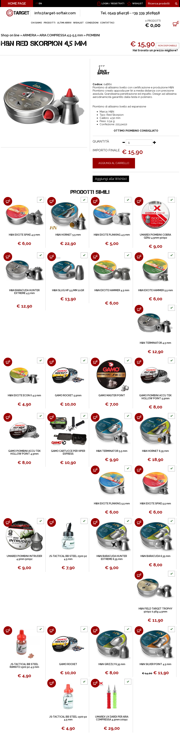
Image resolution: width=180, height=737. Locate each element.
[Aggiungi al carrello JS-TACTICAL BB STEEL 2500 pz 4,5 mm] (51, 522)
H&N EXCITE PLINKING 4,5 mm (112, 234)
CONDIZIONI (91, 23)
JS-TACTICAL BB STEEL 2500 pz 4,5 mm (68, 557)
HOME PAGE (17, 3)
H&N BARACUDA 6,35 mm (155, 556)
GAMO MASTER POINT (111, 395)
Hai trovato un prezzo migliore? (155, 50)
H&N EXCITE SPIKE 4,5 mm (24, 234)
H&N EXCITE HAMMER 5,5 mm (155, 290)
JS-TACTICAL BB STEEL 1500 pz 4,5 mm (68, 718)
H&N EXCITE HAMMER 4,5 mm (111, 290)
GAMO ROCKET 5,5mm (68, 395)
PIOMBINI (93, 35)
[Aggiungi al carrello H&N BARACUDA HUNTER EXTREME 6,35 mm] (95, 522)
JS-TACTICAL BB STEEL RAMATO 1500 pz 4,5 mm (24, 666)
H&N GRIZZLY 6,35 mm (111, 664)
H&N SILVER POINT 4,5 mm (155, 664)
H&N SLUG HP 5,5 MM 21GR (68, 290)
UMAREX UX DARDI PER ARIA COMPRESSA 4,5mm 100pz (111, 718)
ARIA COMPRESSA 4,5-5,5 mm (61, 35)
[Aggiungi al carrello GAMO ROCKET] (51, 630)
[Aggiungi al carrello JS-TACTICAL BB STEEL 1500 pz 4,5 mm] (51, 683)
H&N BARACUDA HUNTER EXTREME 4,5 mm (24, 292)
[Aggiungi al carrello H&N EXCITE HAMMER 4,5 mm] (95, 256)
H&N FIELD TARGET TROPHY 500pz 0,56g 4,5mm (155, 610)
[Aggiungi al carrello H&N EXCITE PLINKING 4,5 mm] (95, 201)
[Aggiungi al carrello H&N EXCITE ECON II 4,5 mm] (8, 362)
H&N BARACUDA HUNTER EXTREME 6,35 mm (112, 557)
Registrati (117, 3)
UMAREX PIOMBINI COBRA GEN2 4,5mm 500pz (155, 236)
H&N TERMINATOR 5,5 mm (111, 451)
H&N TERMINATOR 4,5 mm (155, 342)
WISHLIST (137, 3)
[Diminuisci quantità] (123, 142)
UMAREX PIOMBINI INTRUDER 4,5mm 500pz (24, 557)
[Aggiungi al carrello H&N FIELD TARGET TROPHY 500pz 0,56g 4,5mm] (139, 575)
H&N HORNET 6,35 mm (155, 451)
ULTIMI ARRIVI (64, 23)
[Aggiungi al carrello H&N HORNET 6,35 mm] (139, 417)
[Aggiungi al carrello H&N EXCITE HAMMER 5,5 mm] (139, 256)
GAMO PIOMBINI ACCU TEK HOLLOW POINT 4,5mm (24, 452)
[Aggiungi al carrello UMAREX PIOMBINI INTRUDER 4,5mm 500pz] (8, 522)
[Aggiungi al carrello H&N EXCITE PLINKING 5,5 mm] (95, 470)
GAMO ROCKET (68, 664)
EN (40, 3)
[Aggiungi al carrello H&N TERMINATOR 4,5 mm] (139, 309)
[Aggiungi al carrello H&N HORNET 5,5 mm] (51, 201)
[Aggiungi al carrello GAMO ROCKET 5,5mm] (51, 362)
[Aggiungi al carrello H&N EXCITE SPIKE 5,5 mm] (139, 470)
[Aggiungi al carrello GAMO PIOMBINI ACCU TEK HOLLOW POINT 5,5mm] (139, 362)
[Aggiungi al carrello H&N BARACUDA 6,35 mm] (139, 522)
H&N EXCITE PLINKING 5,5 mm (112, 503)
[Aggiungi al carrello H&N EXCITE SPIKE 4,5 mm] (8, 201)
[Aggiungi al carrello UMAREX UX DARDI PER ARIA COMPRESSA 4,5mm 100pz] (95, 683)
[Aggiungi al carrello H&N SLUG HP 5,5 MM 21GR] (51, 256)
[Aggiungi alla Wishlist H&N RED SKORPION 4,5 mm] (111, 179)
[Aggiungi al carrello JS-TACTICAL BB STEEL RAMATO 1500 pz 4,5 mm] (8, 630)
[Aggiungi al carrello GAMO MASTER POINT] (95, 362)
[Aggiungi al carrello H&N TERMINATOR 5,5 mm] (95, 417)
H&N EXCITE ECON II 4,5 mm (24, 395)
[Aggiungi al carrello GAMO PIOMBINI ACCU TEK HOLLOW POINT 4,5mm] (8, 417)
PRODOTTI (49, 23)
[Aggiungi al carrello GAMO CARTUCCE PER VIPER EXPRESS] (51, 417)
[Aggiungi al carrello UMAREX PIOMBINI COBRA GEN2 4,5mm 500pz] (139, 201)
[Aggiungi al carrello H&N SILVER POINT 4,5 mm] (139, 630)
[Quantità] (139, 142)
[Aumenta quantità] (154, 142)
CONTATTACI (107, 23)
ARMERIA (29, 35)
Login (105, 3)
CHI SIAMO (36, 23)
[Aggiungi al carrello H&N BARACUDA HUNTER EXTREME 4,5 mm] (8, 256)
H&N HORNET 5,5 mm (68, 234)
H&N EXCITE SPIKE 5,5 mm (155, 503)
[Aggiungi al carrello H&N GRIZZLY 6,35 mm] (95, 630)
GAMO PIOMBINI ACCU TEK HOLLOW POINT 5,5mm (155, 397)
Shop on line (10, 35)
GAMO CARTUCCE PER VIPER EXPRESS (68, 452)
